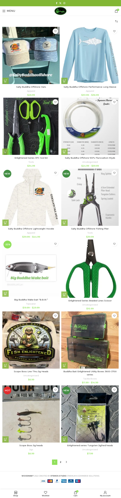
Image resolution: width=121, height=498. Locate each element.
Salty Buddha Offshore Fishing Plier (90, 228)
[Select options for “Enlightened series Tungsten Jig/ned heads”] (64, 439)
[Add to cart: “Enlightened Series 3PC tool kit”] (5, 152)
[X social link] (60, 3)
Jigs (31, 449)
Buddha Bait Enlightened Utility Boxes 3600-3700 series (90, 373)
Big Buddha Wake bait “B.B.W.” (31, 299)
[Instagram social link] (64, 3)
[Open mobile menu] (9, 11)
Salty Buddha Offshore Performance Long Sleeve (90, 86)
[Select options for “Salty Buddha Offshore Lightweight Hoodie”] (5, 223)
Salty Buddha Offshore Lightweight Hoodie (31, 228)
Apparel (31, 91)
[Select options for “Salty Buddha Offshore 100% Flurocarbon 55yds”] (64, 152)
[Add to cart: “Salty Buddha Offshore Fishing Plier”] (64, 223)
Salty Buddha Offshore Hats (31, 86)
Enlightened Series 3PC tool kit (31, 157)
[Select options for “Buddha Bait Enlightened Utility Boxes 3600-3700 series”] (64, 365)
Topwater (31, 303)
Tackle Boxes (90, 378)
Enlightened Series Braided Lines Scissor (89, 300)
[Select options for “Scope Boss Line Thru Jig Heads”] (5, 365)
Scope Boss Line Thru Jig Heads (31, 371)
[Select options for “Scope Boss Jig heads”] (5, 439)
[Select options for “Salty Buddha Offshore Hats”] (5, 81)
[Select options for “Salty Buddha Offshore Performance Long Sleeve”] (64, 81)
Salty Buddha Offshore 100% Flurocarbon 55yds (90, 157)
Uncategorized (90, 162)
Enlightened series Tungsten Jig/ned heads (90, 445)
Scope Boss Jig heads (31, 445)
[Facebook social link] (56, 3)
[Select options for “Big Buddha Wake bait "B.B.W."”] (5, 293)
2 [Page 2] (60, 461)
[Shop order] (116, 21)
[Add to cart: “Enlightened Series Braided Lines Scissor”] (64, 294)
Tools (31, 162)
